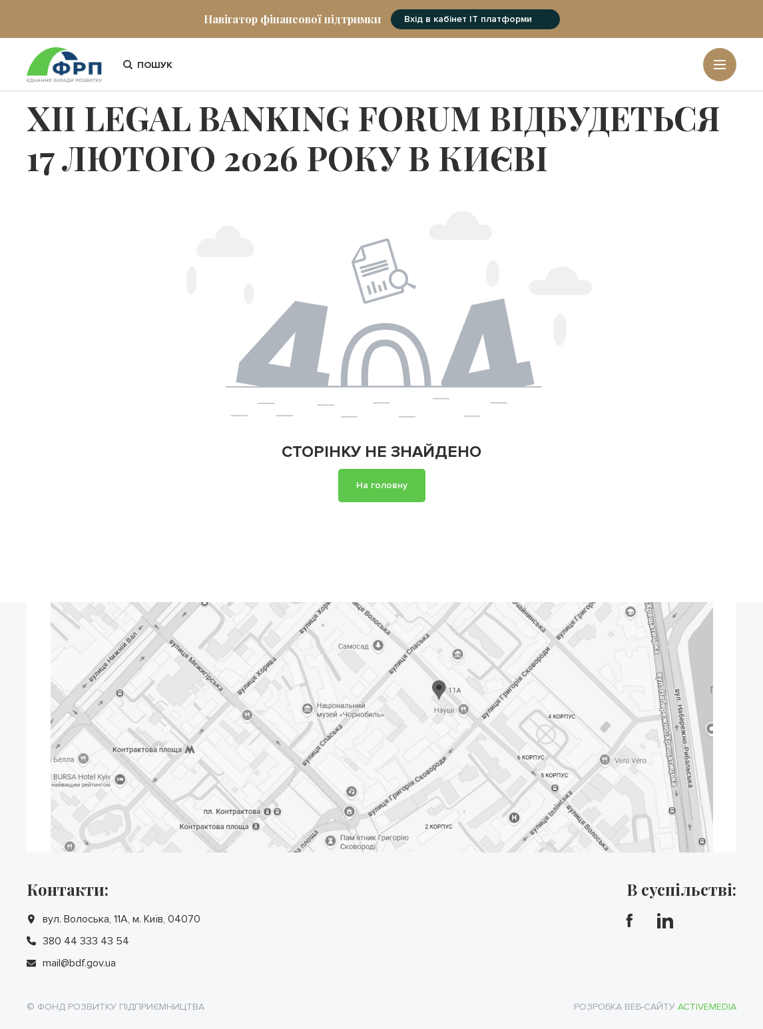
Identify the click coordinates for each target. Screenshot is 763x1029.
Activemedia (707, 1006)
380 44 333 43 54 (86, 941)
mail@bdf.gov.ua (79, 963)
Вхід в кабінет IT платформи (468, 19)
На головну (381, 485)
